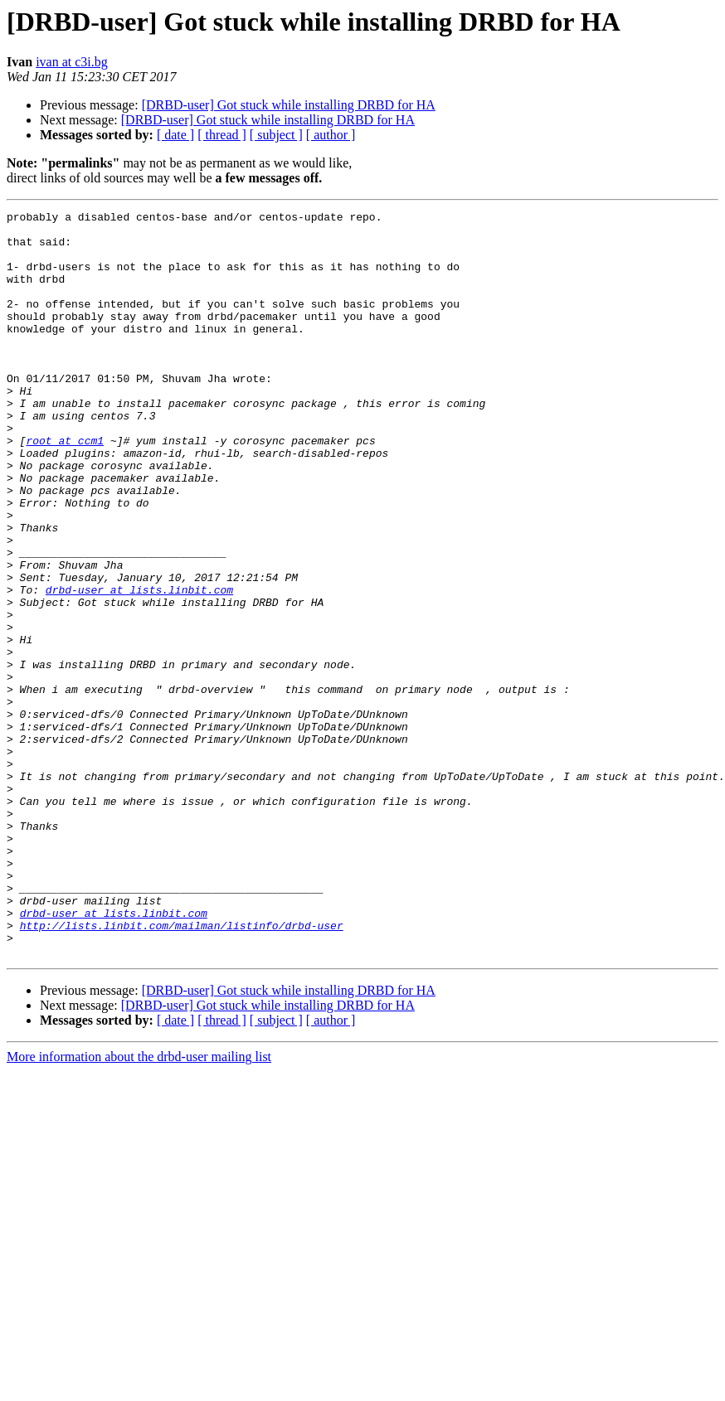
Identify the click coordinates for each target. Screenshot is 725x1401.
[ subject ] (276, 135)
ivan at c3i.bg (72, 62)
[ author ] (331, 135)
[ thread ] (221, 135)
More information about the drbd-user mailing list (139, 1206)
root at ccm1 (65, 487)
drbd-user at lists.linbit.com (139, 666)
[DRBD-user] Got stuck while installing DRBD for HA (288, 105)
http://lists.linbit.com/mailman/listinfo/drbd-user (181, 1069)
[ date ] (175, 135)
